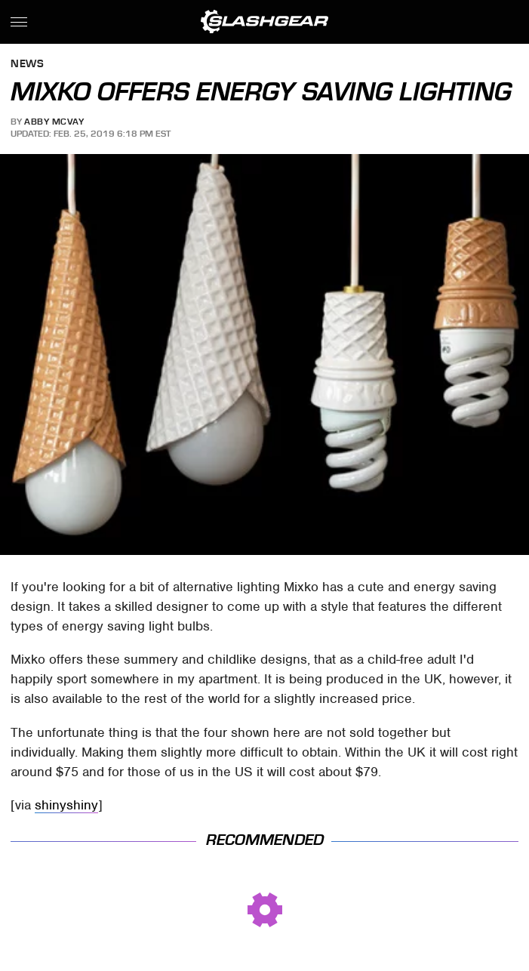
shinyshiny (66, 805)
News (27, 64)
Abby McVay (54, 121)
